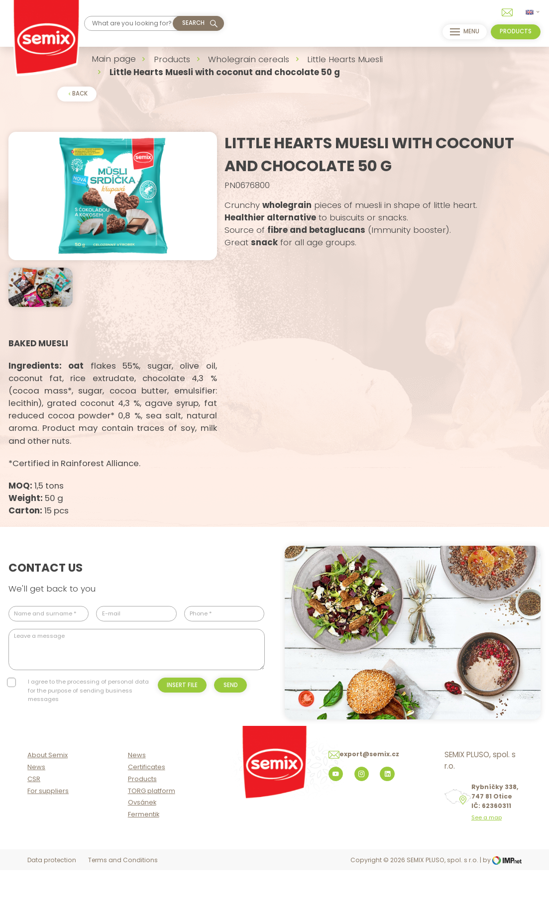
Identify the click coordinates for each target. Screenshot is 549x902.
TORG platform (151, 823)
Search (193, 23)
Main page (114, 59)
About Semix (47, 788)
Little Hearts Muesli (345, 59)
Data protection (51, 893)
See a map (486, 850)
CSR (33, 811)
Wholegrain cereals (248, 59)
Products (172, 59)
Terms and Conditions (123, 893)
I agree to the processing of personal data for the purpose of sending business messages (88, 715)
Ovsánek (142, 835)
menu (463, 32)
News (36, 799)
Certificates (146, 799)
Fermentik (143, 847)
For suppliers (48, 823)
